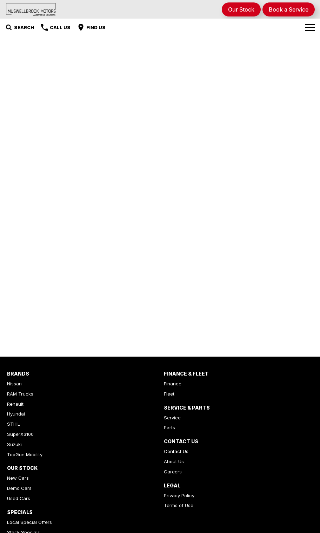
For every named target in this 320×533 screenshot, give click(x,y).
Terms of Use (178, 505)
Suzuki (14, 444)
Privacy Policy (179, 495)
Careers (173, 471)
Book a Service (288, 9)
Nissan (14, 383)
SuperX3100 (20, 434)
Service (172, 417)
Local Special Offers (29, 522)
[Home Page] (30, 9)
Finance (172, 383)
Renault (15, 404)
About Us (174, 461)
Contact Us (176, 451)
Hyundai (16, 414)
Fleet (169, 394)
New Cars (18, 478)
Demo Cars (19, 488)
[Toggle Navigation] (310, 27)
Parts (169, 427)
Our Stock (241, 9)
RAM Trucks (20, 394)
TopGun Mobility (24, 454)
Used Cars (18, 498)
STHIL (13, 424)
